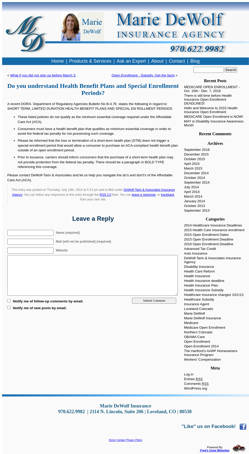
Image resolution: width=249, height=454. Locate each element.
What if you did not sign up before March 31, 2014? (49, 75)
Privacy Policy (134, 440)
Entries (193, 379)
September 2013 (197, 210)
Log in (188, 374)
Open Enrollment (197, 341)
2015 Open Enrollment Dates (206, 235)
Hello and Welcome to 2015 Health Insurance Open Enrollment (211, 110)
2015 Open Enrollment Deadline (208, 239)
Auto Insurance (195, 253)
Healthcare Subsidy (199, 299)
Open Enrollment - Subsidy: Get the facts (143, 75)
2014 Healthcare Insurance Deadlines (213, 225)
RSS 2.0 (105, 195)
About (157, 61)
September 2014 (197, 182)
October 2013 (194, 206)
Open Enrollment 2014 (201, 346)
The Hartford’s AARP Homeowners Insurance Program (210, 353)
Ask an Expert (131, 61)
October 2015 (194, 159)
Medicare (191, 323)
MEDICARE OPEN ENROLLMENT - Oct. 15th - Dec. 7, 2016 (212, 89)
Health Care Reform (199, 271)
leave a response (143, 195)
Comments (196, 384)
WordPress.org (195, 388)
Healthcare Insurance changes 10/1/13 (214, 295)
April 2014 (192, 192)
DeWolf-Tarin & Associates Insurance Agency (212, 260)
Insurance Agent (196, 304)
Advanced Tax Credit (200, 249)
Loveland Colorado (198, 309)
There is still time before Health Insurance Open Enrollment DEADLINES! (208, 99)
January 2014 (194, 201)
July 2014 (191, 187)
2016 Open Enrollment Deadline (208, 244)
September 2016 (197, 150)
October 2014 (194, 178)
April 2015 (192, 164)
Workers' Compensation (202, 359)
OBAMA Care (194, 337)
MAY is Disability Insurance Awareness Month (214, 123)
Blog (195, 61)
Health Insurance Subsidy (204, 290)
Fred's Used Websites (215, 450)
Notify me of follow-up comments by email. (48, 301)
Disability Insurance (199, 267)
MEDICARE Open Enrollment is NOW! (213, 117)
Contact (120, 440)
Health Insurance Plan (201, 285)
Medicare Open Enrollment (204, 327)
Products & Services (90, 61)
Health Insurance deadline (204, 281)
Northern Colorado (198, 332)
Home (112, 440)
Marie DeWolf (194, 313)
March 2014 (193, 196)
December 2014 (196, 173)
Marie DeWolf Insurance (202, 318)
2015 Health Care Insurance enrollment (214, 230)
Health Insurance (197, 276)
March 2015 (193, 168)
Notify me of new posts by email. (40, 308)
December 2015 (196, 154)
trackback (167, 195)
